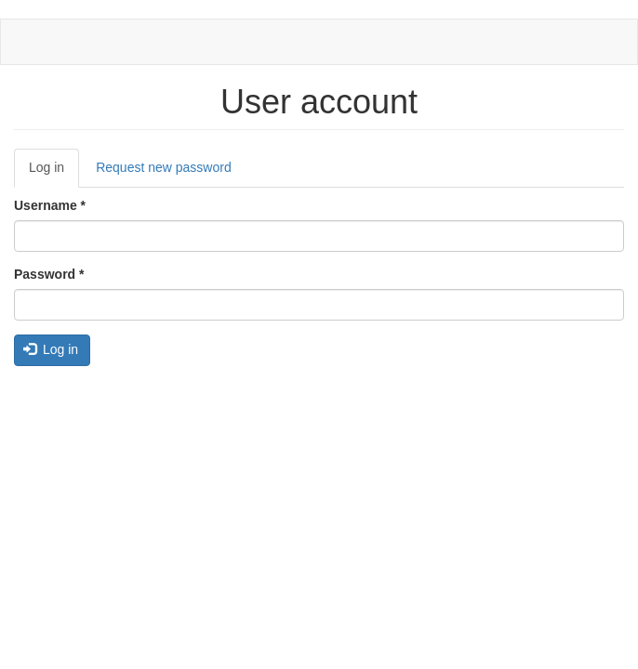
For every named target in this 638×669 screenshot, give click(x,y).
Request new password (164, 167)
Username (50, 205)
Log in (54, 173)
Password (49, 274)
